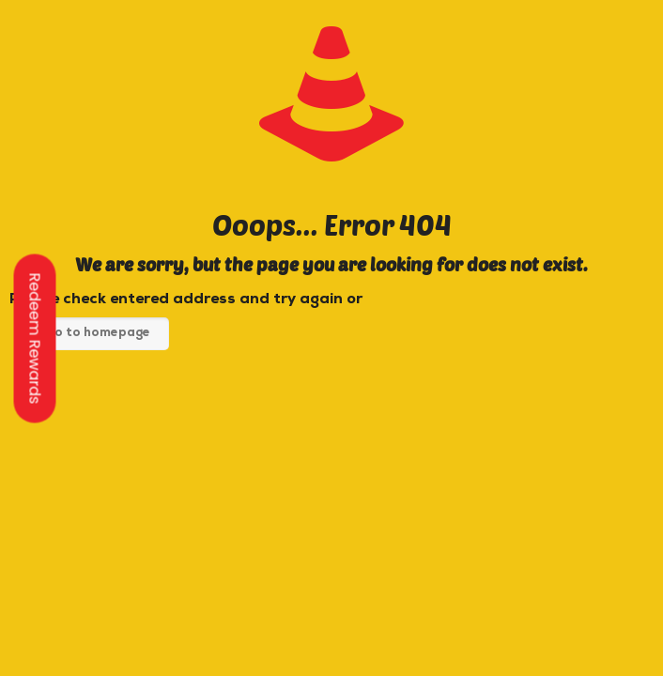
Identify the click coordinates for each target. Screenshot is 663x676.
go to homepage (98, 334)
